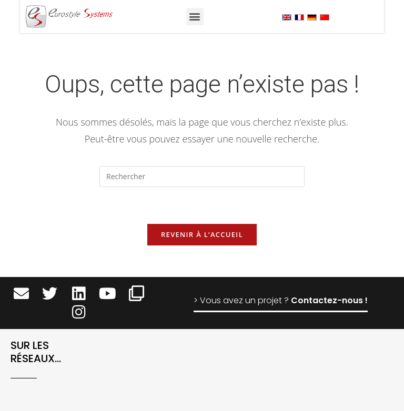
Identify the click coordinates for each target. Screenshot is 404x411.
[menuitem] (286, 17)
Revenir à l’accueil (202, 234)
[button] (195, 16)
